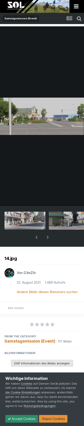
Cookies (26, 383)
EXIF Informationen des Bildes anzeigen (42, 351)
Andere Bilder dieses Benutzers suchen (47, 280)
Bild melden (16, 296)
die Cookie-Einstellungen (22, 392)
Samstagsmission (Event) (29, 329)
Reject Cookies (53, 419)
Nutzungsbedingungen (40, 406)
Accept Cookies (22, 419)
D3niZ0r (30, 261)
